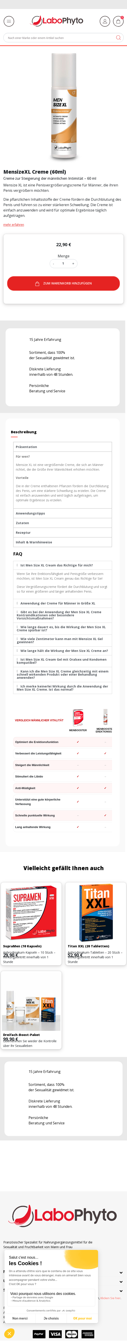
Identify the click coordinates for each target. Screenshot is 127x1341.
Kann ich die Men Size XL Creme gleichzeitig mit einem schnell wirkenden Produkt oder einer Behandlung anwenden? (63, 674)
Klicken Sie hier (110, 1298)
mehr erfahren (13, 224)
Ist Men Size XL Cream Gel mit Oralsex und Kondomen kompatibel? (62, 661)
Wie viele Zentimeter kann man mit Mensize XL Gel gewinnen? (60, 640)
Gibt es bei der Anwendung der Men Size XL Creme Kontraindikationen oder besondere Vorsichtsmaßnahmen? (59, 615)
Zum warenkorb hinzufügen (63, 283)
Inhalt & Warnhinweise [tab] (34, 542)
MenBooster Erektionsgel (105, 730)
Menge (64, 256)
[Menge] (63, 263)
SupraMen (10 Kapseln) (22, 946)
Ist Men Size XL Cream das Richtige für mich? (56, 565)
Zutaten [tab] (22, 523)
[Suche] (63, 37)
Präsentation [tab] (26, 447)
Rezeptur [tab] (23, 532)
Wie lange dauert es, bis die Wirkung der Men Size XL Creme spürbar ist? (61, 628)
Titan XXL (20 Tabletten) (88, 946)
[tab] (62, 565)
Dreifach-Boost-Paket (21, 1035)
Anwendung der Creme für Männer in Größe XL (57, 603)
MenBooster (78, 730)
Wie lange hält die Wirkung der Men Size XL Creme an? (64, 651)
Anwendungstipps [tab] (30, 513)
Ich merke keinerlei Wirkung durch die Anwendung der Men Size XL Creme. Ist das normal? (62, 688)
